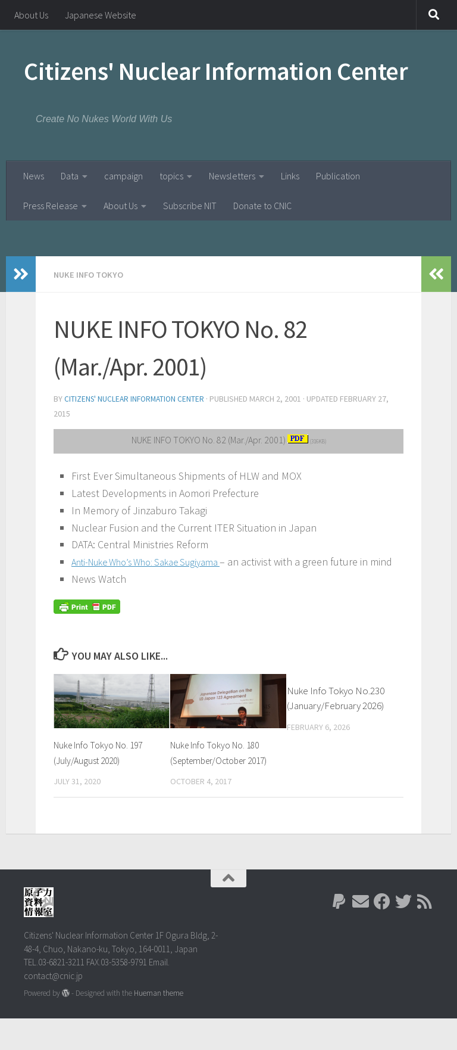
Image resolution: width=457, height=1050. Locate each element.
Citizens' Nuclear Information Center (216, 70)
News (33, 176)
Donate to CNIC (262, 206)
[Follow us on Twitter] (403, 933)
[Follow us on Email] (360, 933)
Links (290, 176)
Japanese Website (100, 15)
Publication (338, 176)
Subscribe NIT (190, 206)
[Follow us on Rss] (425, 933)
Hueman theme (158, 1025)
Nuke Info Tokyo (91, 274)
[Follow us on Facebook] (382, 933)
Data (70, 176)
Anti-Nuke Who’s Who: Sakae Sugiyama (158, 560)
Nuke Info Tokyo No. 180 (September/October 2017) (220, 777)
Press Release (50, 206)
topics (171, 176)
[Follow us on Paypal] (339, 933)
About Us (31, 15)
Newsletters (232, 176)
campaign (123, 176)
